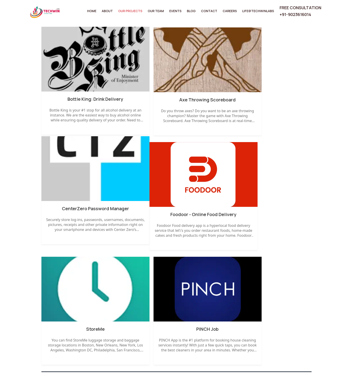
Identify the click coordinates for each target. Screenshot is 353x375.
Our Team (156, 11)
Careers (230, 11)
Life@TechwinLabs (258, 11)
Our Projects (130, 11)
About (107, 11)
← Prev (50, 266)
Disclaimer (267, 321)
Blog (191, 11)
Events (176, 11)
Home (92, 11)
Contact (209, 11)
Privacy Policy (270, 312)
